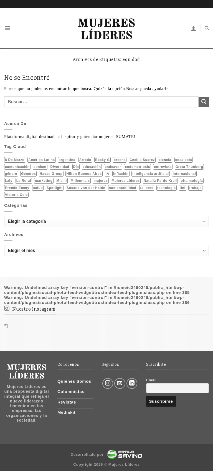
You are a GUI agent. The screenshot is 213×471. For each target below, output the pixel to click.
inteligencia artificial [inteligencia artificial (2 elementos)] (150, 174)
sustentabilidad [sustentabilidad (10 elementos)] (122, 188)
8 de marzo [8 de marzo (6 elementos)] (14, 160)
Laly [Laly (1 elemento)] (8, 181)
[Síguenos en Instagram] (107, 383)
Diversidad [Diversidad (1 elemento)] (59, 166)
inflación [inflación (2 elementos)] (121, 174)
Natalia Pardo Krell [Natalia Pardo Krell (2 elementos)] (160, 181)
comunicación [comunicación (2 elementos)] (17, 166)
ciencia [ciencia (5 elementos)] (165, 160)
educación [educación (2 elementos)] (92, 166)
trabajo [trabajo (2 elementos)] (195, 188)
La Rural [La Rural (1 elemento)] (23, 181)
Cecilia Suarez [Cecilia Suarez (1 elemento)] (142, 160)
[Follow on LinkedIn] (132, 383)
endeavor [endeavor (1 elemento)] (113, 166)
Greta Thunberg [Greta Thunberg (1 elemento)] (189, 166)
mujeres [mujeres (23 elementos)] (101, 181)
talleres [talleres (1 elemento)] (146, 188)
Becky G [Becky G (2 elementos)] (102, 160)
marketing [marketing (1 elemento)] (44, 181)
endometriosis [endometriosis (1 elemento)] (137, 166)
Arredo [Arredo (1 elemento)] (85, 160)
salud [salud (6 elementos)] (38, 188)
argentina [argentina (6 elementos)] (67, 160)
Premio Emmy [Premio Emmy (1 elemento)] (17, 188)
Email (151, 380)
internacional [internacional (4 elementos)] (184, 174)
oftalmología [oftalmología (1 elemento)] (192, 181)
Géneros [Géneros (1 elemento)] (28, 174)
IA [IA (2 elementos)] (107, 174)
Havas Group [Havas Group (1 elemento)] (51, 174)
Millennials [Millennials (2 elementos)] (80, 181)
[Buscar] (207, 28)
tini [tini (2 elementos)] (183, 188)
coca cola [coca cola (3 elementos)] (183, 160)
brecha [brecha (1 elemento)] (120, 160)
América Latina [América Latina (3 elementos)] (41, 160)
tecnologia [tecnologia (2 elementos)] (166, 188)
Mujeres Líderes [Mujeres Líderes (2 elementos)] (125, 181)
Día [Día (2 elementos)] (76, 166)
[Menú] (7, 28)
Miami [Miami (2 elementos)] (62, 181)
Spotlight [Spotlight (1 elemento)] (55, 188)
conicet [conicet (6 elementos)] (40, 166)
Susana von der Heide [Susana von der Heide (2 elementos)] (86, 188)
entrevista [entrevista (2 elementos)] (163, 166)
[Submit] (204, 102)
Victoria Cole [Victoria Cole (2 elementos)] (16, 195)
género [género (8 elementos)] (11, 174)
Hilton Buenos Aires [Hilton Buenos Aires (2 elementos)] (84, 174)
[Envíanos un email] (119, 383)
